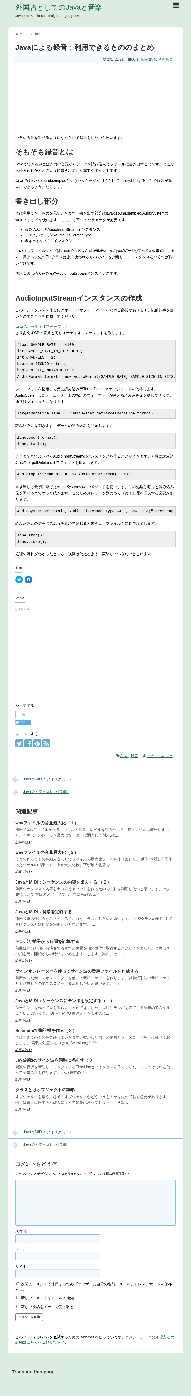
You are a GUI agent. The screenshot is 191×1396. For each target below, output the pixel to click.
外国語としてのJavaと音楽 (58, 7)
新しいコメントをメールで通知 (47, 1298)
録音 (134, 756)
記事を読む (23, 842)
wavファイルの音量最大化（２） (47, 852)
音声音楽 (165, 59)
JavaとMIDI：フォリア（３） (42, 779)
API (135, 59)
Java (124, 756)
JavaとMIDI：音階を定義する (43, 911)
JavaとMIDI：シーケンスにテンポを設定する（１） (64, 1000)
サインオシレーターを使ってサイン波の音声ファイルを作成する (76, 971)
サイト (21, 1266)
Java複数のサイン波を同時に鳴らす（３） (56, 1060)
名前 (21, 1232)
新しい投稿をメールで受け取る (47, 1307)
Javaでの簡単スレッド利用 (40, 792)
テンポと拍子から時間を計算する (47, 941)
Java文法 (148, 59)
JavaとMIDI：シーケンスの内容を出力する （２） (63, 882)
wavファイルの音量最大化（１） (47, 823)
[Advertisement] (95, 98)
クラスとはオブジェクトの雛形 (45, 1089)
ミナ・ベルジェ (160, 756)
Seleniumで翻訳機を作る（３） (46, 1030)
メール (23, 1249)
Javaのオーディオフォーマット (42, 326)
